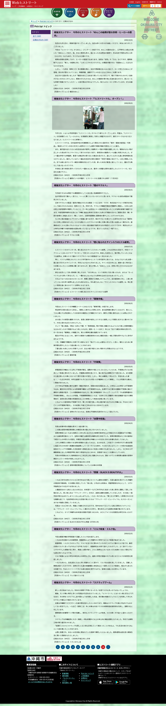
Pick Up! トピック (46, 21)
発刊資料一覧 (67, 682)
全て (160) (37, 36)
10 (103, 647)
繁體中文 (153, 2)
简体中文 (145, 2)
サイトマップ (38, 6)
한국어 (159, 2)
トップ (14, 6)
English (137, 2)
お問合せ (30, 6)
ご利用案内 (21, 6)
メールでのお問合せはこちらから (40, 682)
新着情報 (65, 673)
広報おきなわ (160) (40, 39)
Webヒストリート (24, 2)
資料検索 (65, 676)
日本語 (131, 2)
